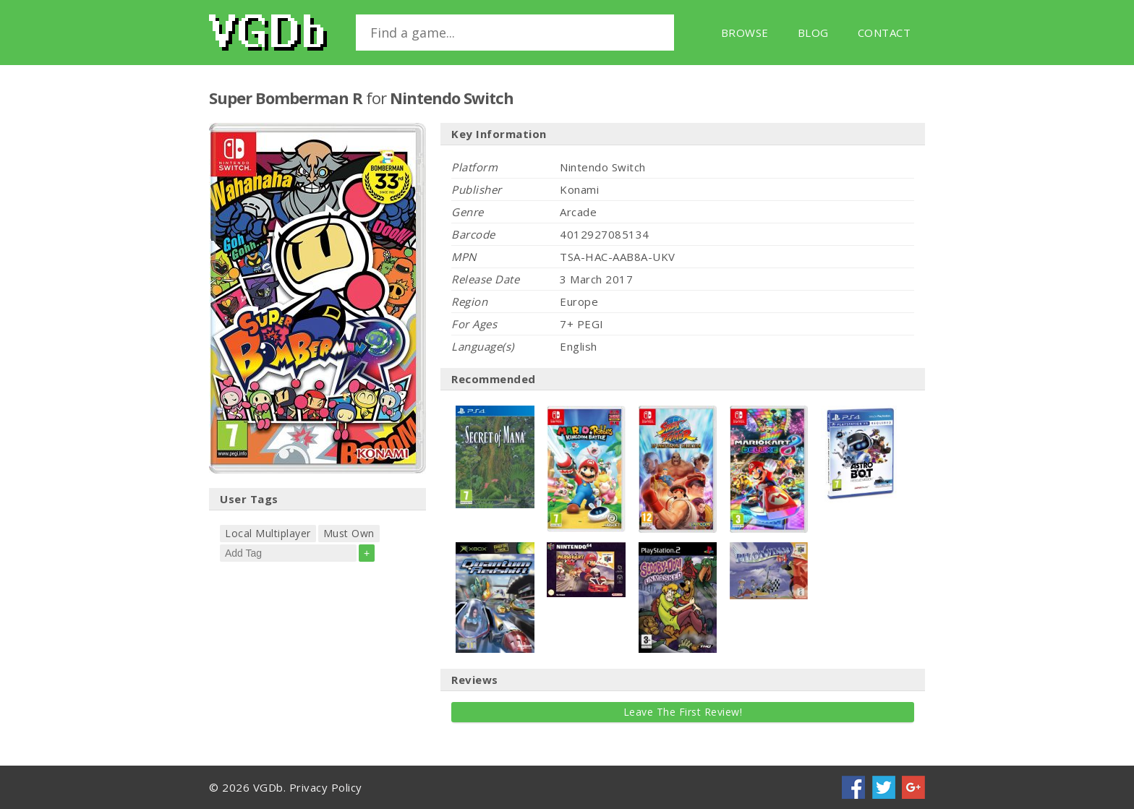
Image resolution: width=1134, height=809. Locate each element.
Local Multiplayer (268, 533)
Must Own (349, 533)
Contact (884, 32)
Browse (745, 32)
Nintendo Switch (451, 97)
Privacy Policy (325, 787)
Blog (813, 32)
